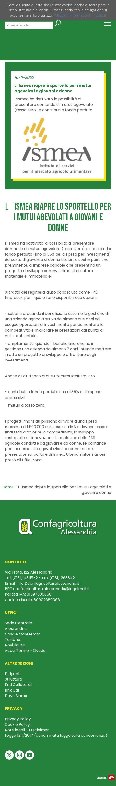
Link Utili (12, 690)
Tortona (12, 639)
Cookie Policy (17, 724)
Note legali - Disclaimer (27, 730)
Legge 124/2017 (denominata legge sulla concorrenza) (56, 735)
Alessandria (16, 628)
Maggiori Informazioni (72, 15)
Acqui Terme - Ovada (25, 650)
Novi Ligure (15, 645)
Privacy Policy (18, 719)
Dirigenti (12, 674)
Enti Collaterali (18, 684)
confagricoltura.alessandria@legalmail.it (51, 588)
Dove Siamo (16, 696)
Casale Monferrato (23, 634)
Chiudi (101, 15)
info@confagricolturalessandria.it (48, 583)
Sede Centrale (18, 623)
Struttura (13, 679)
